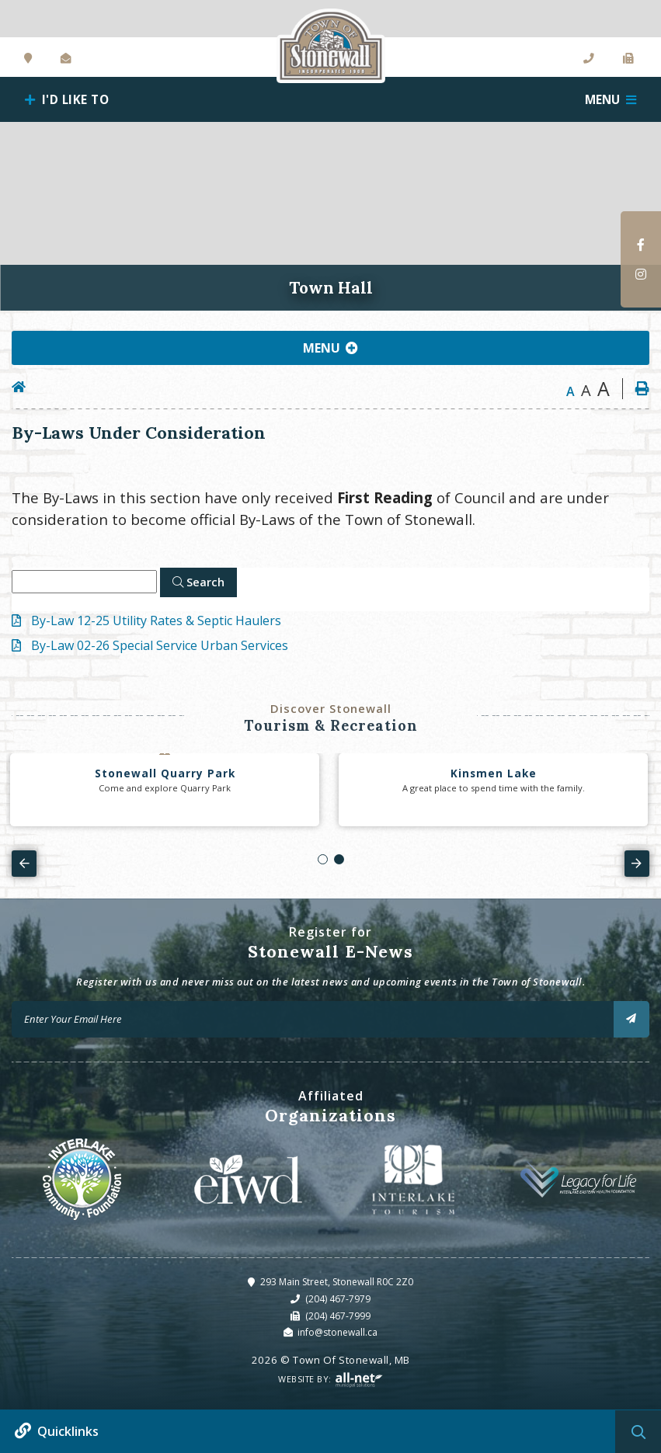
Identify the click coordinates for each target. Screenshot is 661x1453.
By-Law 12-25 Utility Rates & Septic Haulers (156, 620)
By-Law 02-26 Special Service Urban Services (159, 645)
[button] (323, 859)
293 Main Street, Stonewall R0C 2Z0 (336, 1281)
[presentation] (24, 863)
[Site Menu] (330, 348)
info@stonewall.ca (337, 1332)
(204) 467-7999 (338, 1316)
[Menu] (610, 99)
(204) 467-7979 (338, 1298)
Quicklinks (68, 1431)
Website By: (330, 1379)
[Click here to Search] (198, 582)
